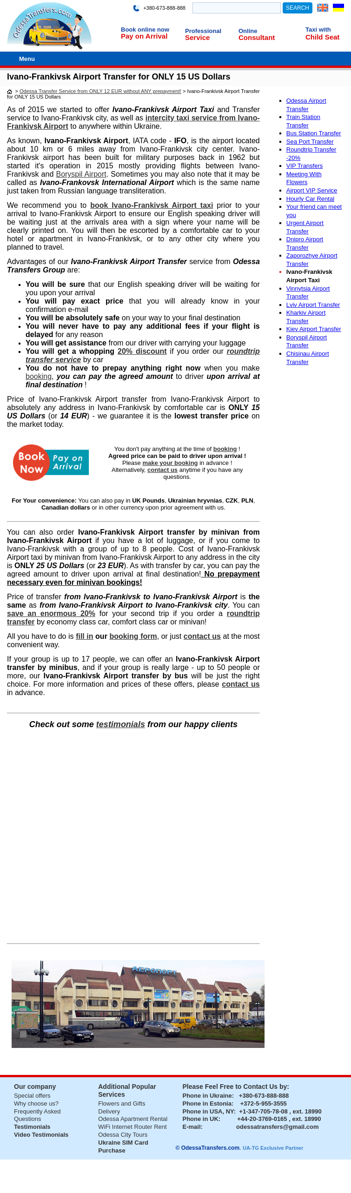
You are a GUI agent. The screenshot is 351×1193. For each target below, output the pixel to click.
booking (39, 376)
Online (247, 30)
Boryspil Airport (81, 174)
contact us (240, 684)
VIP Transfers (304, 165)
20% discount (142, 351)
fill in (84, 636)
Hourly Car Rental (310, 198)
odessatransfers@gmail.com (277, 1126)
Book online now (145, 29)
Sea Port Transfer (310, 141)
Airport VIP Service (312, 190)
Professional (203, 30)
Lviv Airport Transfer (313, 304)
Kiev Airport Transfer (313, 328)
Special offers (32, 1095)
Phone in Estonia (207, 1103)
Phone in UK (201, 1118)
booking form (133, 636)
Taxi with (318, 29)
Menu (27, 58)
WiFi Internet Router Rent (132, 1126)
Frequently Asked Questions (37, 1115)
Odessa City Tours (122, 1134)
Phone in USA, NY (208, 1111)
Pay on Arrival (144, 36)
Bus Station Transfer (313, 133)
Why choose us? (36, 1103)
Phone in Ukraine (207, 1095)
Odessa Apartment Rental (132, 1118)
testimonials (120, 724)
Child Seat (322, 37)
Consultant (256, 37)
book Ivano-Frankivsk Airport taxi (151, 205)
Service (197, 37)
